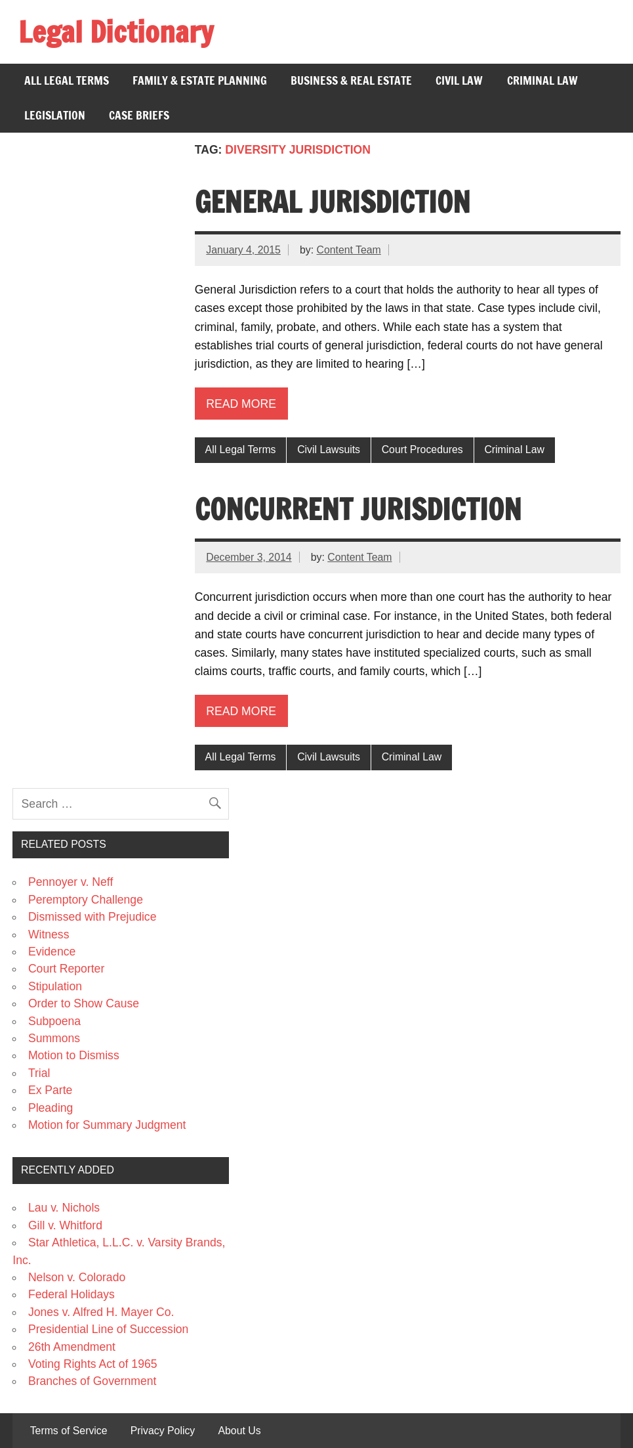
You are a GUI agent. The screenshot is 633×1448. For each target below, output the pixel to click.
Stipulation (55, 986)
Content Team (349, 249)
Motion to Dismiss (73, 1055)
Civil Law (459, 80)
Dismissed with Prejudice (92, 916)
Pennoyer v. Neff (70, 882)
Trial (39, 1073)
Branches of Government (92, 1381)
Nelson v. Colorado (76, 1277)
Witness (49, 934)
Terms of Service (69, 1431)
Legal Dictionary (115, 31)
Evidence (51, 951)
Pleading (50, 1107)
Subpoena (54, 1021)
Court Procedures (422, 449)
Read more (241, 403)
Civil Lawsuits (328, 449)
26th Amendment (71, 1346)
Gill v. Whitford (65, 1225)
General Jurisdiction (332, 201)
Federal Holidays (71, 1294)
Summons (54, 1038)
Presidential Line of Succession (108, 1329)
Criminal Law (542, 80)
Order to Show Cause (83, 1003)
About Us (239, 1431)
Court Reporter (66, 968)
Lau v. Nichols (64, 1207)
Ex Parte (50, 1090)
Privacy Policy (163, 1431)
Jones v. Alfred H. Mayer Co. (101, 1312)
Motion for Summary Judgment (107, 1124)
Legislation (54, 115)
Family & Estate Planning (200, 80)
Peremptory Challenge (85, 899)
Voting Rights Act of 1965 (92, 1364)
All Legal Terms (66, 80)
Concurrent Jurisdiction (358, 509)
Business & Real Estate (351, 80)
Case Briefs (139, 115)
